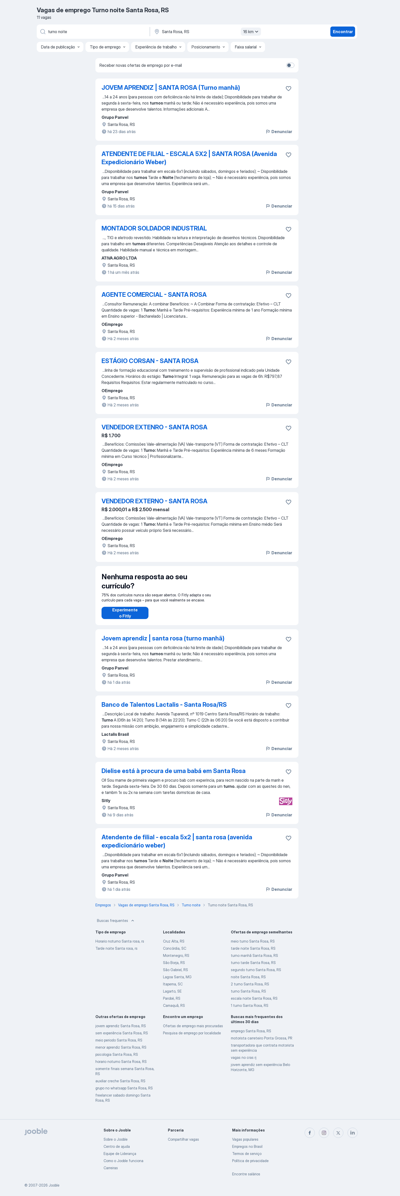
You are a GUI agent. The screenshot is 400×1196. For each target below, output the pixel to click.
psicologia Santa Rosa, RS (116, 1059)
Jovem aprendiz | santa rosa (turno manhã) (163, 643)
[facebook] (310, 1133)
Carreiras (111, 1168)
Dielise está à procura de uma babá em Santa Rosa (174, 776)
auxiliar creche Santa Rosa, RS (120, 1086)
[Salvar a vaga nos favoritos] (288, 88)
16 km (251, 32)
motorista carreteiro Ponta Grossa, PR (261, 1043)
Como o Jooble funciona (123, 1161)
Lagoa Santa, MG (177, 982)
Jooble (54, 1185)
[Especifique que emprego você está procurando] (93, 31)
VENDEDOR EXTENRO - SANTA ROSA (154, 427)
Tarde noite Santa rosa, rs (116, 953)
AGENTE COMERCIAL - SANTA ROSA (154, 294)
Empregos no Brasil (247, 1146)
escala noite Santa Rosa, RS (254, 1003)
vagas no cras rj (243, 1062)
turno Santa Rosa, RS (248, 996)
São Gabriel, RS (175, 975)
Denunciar (278, 131)
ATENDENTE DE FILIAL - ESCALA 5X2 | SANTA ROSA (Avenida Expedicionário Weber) (189, 158)
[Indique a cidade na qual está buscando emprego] (207, 31)
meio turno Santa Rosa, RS (253, 946)
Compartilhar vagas (183, 1139)
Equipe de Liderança (120, 1153)
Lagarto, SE (172, 996)
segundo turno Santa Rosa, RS (256, 975)
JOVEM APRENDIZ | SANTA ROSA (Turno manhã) (171, 87)
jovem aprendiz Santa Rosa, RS (120, 1031)
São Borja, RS (174, 968)
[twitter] (338, 1133)
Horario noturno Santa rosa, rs (119, 946)
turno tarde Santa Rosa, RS (253, 968)
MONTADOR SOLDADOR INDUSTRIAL (154, 228)
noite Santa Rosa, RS (248, 982)
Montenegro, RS (176, 960)
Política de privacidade (250, 1161)
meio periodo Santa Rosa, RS (118, 1045)
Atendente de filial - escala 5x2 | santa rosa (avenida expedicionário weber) (177, 846)
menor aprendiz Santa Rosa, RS (120, 1052)
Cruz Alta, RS (173, 946)
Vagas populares (245, 1139)
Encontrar (343, 31)
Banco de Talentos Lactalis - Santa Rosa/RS (164, 709)
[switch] (290, 65)
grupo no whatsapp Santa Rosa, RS (124, 1093)
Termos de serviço (246, 1153)
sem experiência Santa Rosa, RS (121, 1038)
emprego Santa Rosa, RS (251, 1036)
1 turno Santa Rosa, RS (249, 1010)
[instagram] (324, 1133)
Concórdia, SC (174, 953)
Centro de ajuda (117, 1146)
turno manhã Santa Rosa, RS (254, 960)
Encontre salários (246, 1174)
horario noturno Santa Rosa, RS (121, 1066)
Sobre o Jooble (116, 1139)
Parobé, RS (171, 1003)
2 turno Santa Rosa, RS (250, 989)
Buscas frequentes (116, 925)
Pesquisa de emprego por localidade (192, 1038)
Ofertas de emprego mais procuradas (193, 1031)
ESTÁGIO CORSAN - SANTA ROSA (150, 361)
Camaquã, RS (174, 1010)
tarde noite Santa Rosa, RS (253, 953)
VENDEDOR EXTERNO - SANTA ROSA (154, 501)
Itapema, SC (173, 989)
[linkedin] (352, 1133)
